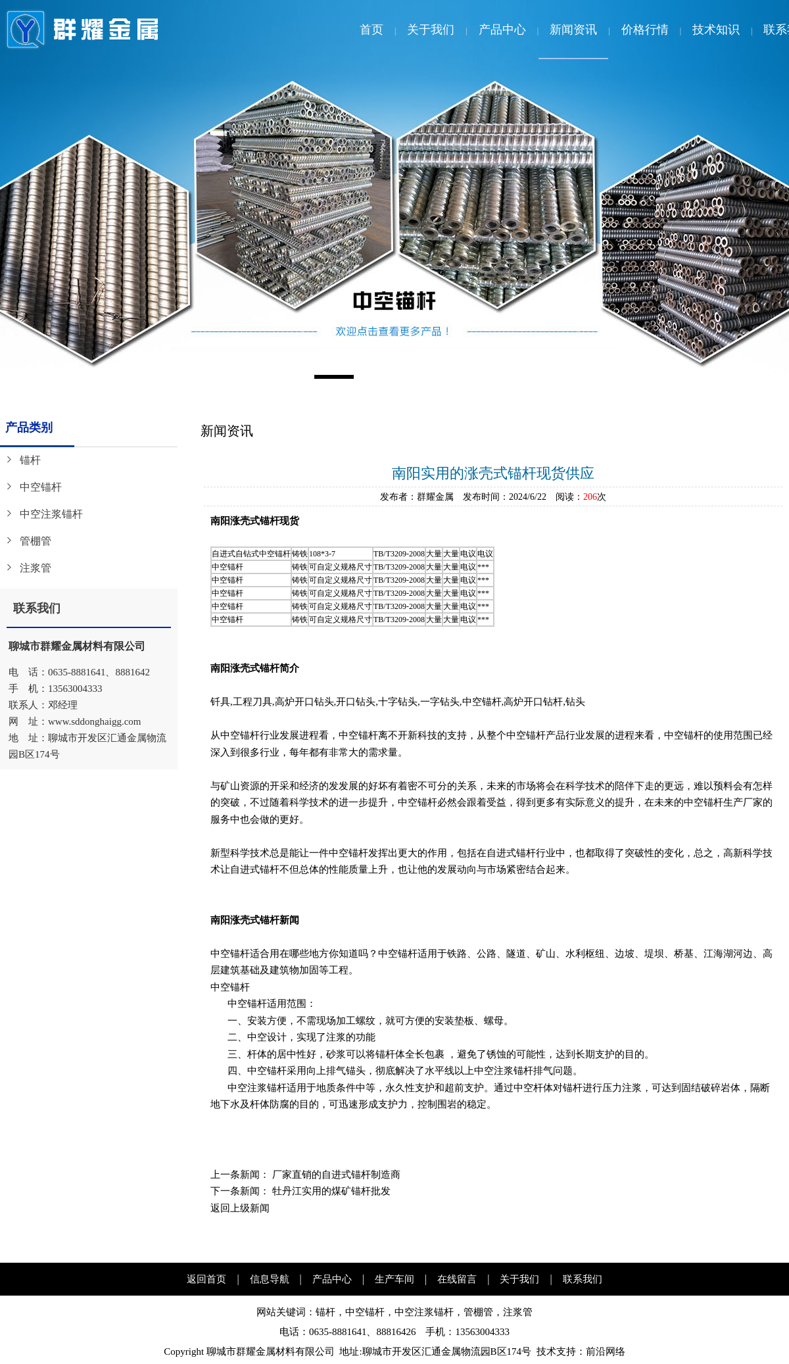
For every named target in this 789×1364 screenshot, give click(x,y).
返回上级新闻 (240, 1208)
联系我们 (582, 1279)
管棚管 (35, 541)
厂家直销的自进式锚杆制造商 (336, 1174)
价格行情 (645, 29)
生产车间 (394, 1279)
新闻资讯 (573, 29)
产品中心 (502, 29)
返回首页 (206, 1279)
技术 (546, 1351)
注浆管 (35, 567)
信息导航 (269, 1279)
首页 (371, 29)
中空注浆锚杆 (51, 514)
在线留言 (457, 1279)
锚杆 (30, 460)
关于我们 (430, 29)
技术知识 (716, 29)
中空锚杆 (41, 487)
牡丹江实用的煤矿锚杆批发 (331, 1191)
